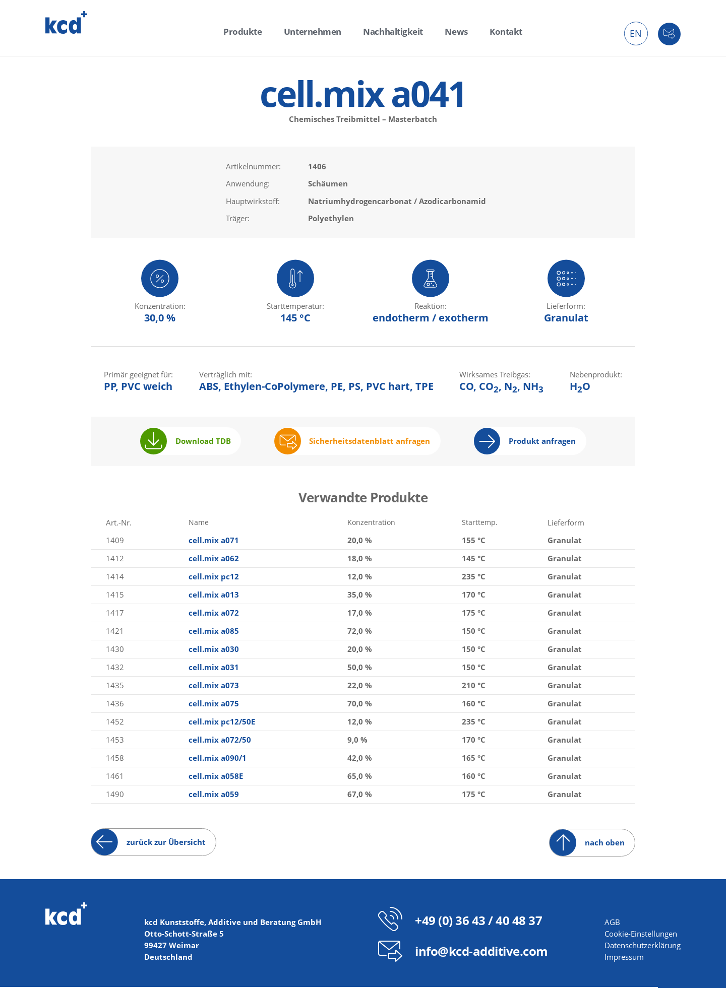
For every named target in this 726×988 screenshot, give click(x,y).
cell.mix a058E (215, 777)
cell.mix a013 (213, 595)
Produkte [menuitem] (251, 31)
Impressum (624, 958)
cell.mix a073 (213, 686)
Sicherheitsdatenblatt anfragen (369, 442)
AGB (612, 923)
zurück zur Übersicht (166, 843)
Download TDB (203, 442)
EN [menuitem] (636, 33)
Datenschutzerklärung (642, 946)
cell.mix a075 (213, 704)
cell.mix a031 (213, 668)
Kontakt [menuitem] (496, 31)
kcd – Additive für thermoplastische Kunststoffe (66, 22)
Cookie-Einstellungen (640, 935)
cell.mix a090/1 (217, 759)
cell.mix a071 (213, 541)
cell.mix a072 (213, 614)
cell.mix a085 (213, 632)
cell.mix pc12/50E (221, 722)
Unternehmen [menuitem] (316, 31)
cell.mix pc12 (213, 577)
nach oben (605, 843)
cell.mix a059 (213, 795)
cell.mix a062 (213, 559)
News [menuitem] (450, 31)
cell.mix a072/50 (219, 741)
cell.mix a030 (213, 650)
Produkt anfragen (542, 442)
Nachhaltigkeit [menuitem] (391, 31)
